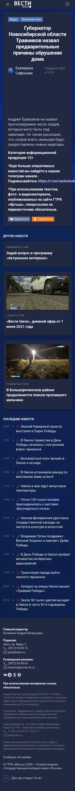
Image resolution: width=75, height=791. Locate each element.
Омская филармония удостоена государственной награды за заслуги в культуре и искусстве (42, 522)
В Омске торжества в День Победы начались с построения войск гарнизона (40, 444)
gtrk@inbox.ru (16, 652)
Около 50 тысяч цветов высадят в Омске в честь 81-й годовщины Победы (43, 604)
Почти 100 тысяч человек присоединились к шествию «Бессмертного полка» (37, 504)
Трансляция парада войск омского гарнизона (38, 575)
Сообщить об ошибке (17, 757)
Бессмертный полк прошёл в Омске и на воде (40, 461)
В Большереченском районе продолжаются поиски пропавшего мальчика (36, 395)
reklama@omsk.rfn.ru (21, 667)
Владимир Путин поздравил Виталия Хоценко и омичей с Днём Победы (42, 540)
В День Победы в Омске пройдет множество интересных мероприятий (43, 559)
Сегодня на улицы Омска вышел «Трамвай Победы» (43, 589)
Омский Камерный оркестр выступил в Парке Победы (39, 429)
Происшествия (31, 19)
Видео (14, 19)
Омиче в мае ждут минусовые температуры (41, 488)
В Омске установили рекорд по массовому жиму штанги (41, 474)
